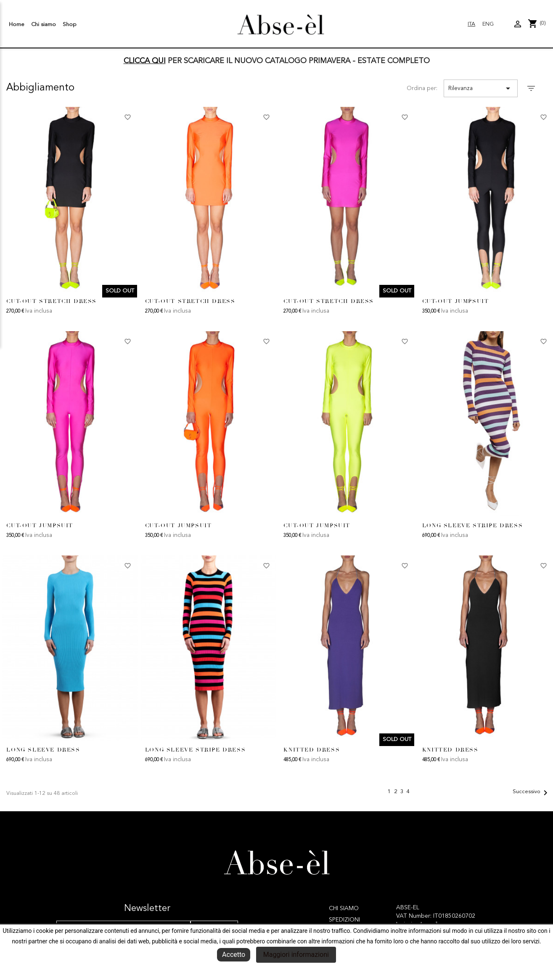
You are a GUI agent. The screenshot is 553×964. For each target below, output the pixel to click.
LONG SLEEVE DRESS (43, 749)
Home (16, 24)
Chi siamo (43, 24)
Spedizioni (344, 920)
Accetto (233, 955)
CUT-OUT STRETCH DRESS (51, 301)
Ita (471, 24)
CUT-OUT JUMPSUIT (455, 301)
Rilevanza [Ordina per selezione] (480, 88)
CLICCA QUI (145, 61)
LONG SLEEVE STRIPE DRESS (472, 525)
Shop (69, 24)
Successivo (531, 793)
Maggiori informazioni (296, 955)
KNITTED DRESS (311, 749)
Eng (488, 24)
